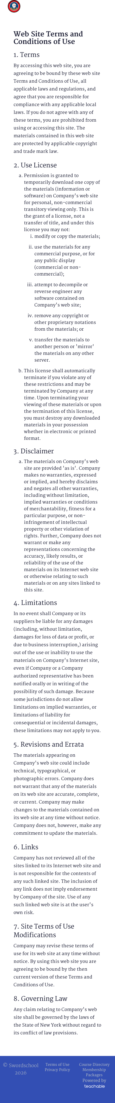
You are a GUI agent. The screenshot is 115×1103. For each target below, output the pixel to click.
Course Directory (94, 1064)
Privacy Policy (57, 1070)
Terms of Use (57, 1064)
